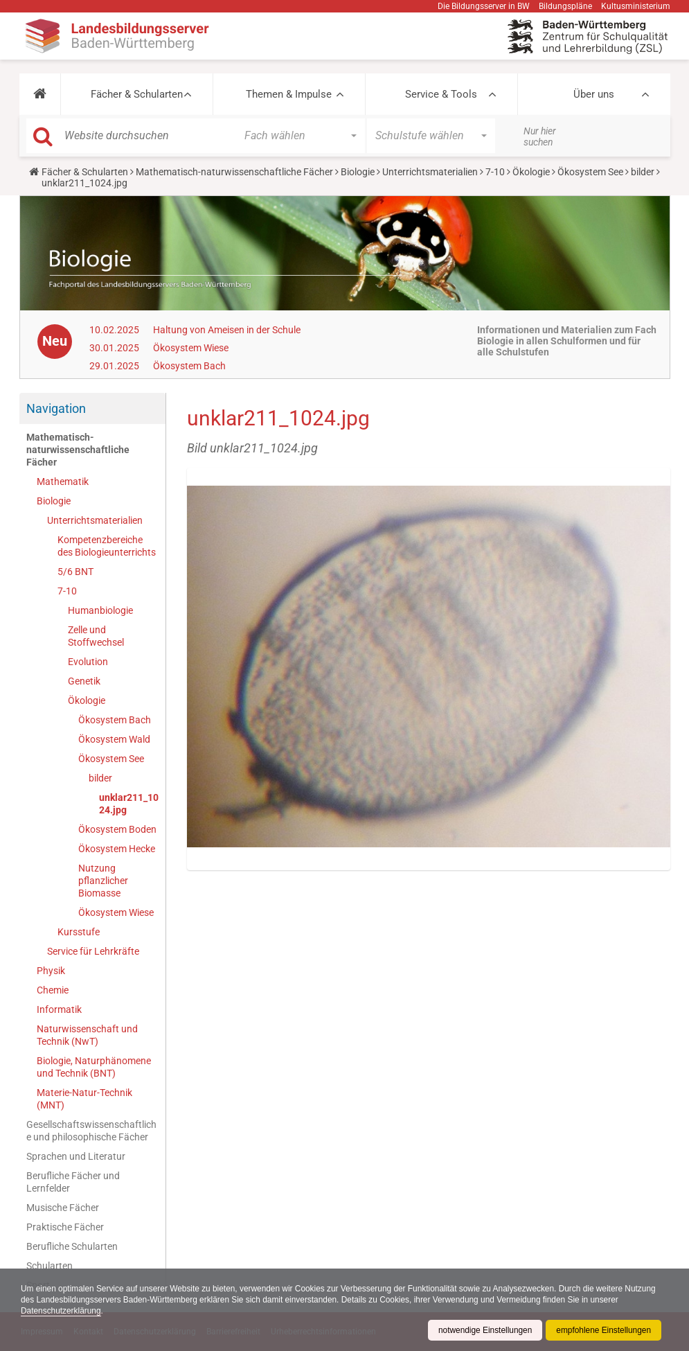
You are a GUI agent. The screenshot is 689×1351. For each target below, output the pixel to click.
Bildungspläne (565, 6)
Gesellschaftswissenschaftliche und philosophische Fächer (91, 1130)
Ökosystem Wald (114, 739)
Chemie (53, 990)
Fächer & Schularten (137, 94)
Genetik (84, 681)
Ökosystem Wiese (191, 347)
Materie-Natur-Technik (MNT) (84, 1099)
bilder (642, 171)
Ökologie (531, 171)
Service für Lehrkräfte (93, 951)
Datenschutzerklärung (61, 1311)
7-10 (495, 171)
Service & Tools (441, 94)
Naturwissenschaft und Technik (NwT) (87, 1035)
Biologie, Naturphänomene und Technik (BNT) (94, 1067)
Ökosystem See (590, 171)
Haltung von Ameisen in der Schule (227, 329)
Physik (51, 970)
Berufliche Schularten (72, 1246)
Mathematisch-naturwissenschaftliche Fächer (234, 171)
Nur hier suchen (540, 136)
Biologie (358, 171)
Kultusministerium (635, 6)
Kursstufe (78, 931)
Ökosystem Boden (117, 829)
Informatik (59, 1009)
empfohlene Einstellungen (603, 1330)
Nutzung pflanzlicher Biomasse (103, 881)
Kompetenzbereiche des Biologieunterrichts (106, 546)
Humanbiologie (100, 610)
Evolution (88, 661)
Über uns (593, 94)
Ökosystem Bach (189, 365)
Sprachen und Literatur (75, 1156)
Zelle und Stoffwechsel (96, 636)
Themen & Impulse (289, 94)
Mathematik (63, 481)
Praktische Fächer (65, 1227)
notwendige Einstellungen (483, 1330)
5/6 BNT (75, 571)
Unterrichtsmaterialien (430, 171)
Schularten (49, 1265)
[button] (39, 94)
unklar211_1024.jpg (129, 803)
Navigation (56, 408)
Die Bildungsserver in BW (484, 6)
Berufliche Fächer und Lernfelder (73, 1182)
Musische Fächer (62, 1207)
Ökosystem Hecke (116, 848)
